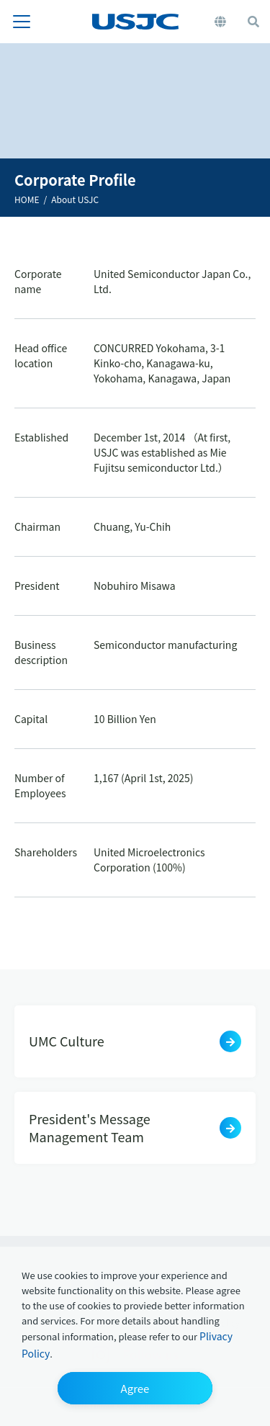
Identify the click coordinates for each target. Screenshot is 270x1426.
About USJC (75, 199)
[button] (135, 1388)
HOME (26, 199)
